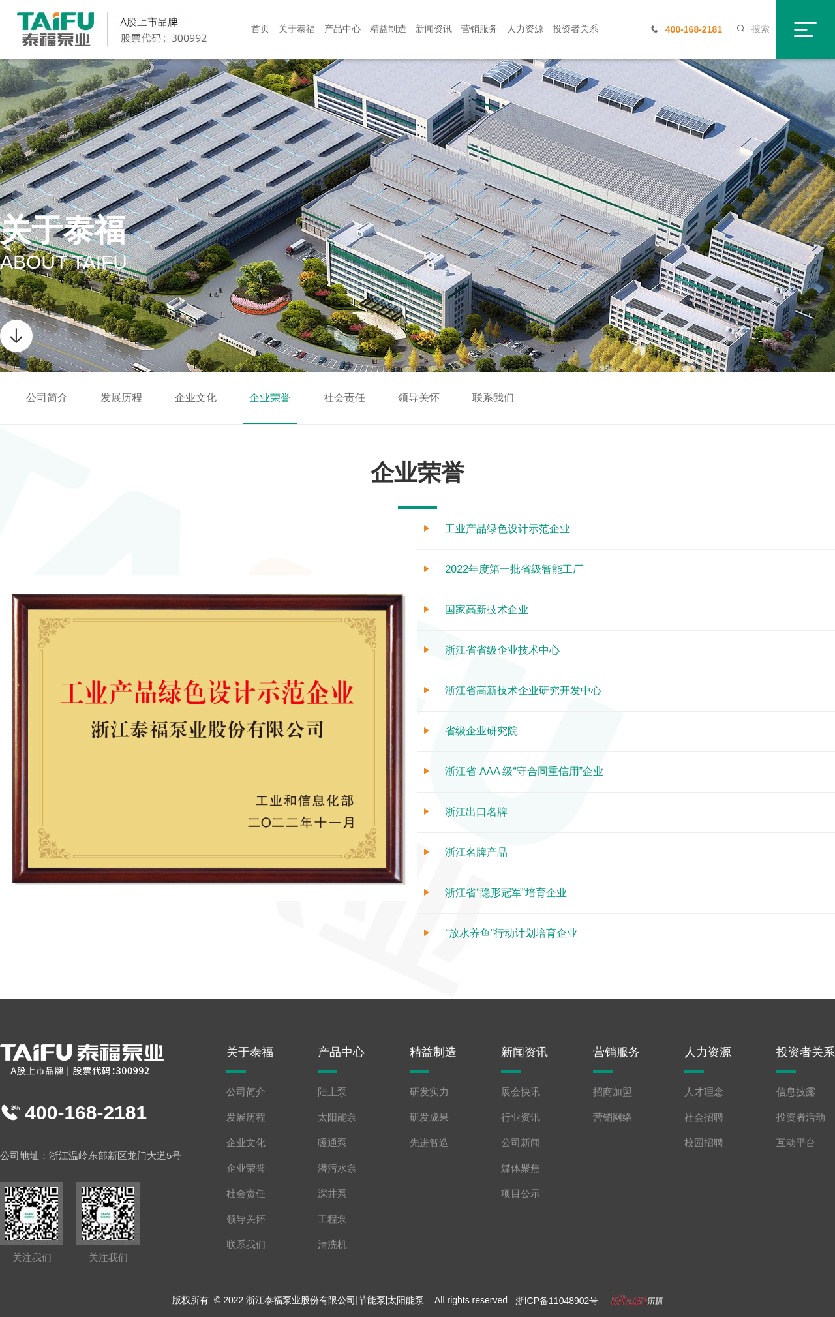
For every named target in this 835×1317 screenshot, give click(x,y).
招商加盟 (612, 1091)
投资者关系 (575, 28)
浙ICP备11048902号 (557, 1300)
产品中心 (342, 28)
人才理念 (703, 1091)
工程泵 (332, 1218)
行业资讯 (520, 1117)
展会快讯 (520, 1091)
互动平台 (795, 1142)
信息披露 (795, 1091)
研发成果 (429, 1117)
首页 (260, 28)
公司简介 (47, 397)
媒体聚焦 (520, 1167)
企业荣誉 (270, 397)
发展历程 (121, 397)
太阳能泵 (337, 1117)
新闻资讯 (434, 28)
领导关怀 (419, 397)
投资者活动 (800, 1117)
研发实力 (429, 1091)
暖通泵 (332, 1142)
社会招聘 (703, 1117)
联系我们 (493, 397)
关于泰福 (297, 28)
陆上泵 (332, 1091)
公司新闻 (520, 1142)
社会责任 (344, 397)
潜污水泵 (337, 1167)
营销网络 (612, 1117)
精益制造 (388, 28)
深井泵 (332, 1193)
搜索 (753, 28)
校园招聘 (703, 1142)
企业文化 (196, 397)
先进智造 (429, 1142)
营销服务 (479, 28)
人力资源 (525, 28)
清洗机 (332, 1244)
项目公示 (520, 1193)
